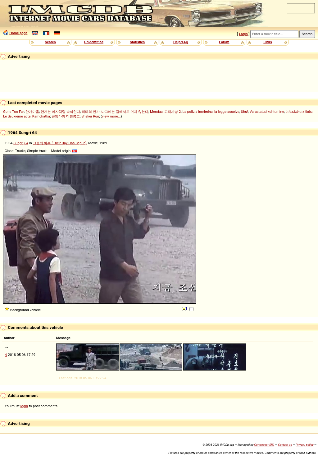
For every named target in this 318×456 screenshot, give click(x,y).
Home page (18, 33)
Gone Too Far (13, 111)
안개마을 (32, 111)
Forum (224, 42)
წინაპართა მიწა (299, 111)
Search (50, 42)
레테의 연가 (91, 111)
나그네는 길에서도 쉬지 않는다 (124, 111)
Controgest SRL (264, 444)
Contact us (285, 444)
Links (267, 42)
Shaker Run (90, 116)
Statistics (137, 42)
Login (243, 34)
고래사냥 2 (172, 111)
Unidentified (93, 42)
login (24, 406)
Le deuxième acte (17, 116)
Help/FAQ (180, 42)
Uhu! (244, 111)
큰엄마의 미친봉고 (66, 116)
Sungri (18, 143)
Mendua (156, 111)
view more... (111, 116)
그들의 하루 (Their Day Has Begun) (60, 143)
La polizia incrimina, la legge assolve (211, 111)
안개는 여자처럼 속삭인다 (60, 111)
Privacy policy (304, 444)
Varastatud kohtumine (267, 111)
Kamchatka (41, 116)
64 (26, 143)
